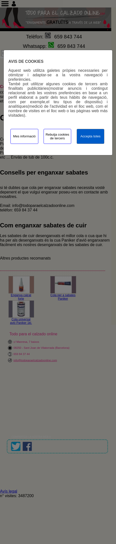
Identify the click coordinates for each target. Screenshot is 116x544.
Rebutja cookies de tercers (57, 136)
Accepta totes (90, 136)
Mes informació (24, 136)
